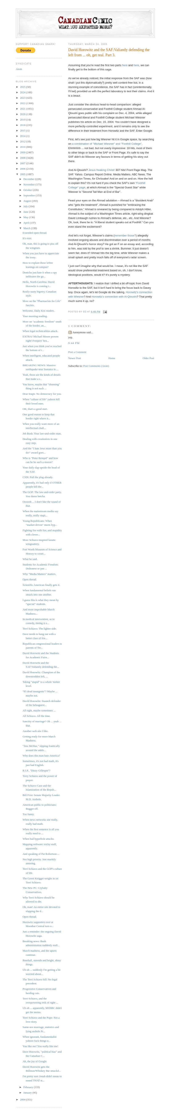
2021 (23, 108)
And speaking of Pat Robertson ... (41, 853)
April (26, 222)
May (26, 217)
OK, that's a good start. (35, 408)
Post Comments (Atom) (96, 365)
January (27, 1092)
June (26, 211)
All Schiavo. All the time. (37, 715)
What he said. (30, 559)
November (29, 184)
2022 (23, 103)
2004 (23, 1099)
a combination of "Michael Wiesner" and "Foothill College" (107, 143)
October (28, 189)
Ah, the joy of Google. (35, 1061)
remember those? (125, 235)
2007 (23, 163)
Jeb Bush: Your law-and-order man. (42, 433)
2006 (23, 168)
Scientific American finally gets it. (41, 584)
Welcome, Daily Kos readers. (39, 310)
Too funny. (28, 814)
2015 (23, 130)
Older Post (148, 358)
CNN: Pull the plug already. (38, 477)
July (26, 206)
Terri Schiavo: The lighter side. (40, 628)
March (27, 228)
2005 (23, 174)
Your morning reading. (35, 316)
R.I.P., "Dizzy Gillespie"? (37, 770)
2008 (23, 157)
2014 (23, 136)
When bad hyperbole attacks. (38, 838)
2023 (23, 97)
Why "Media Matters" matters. (39, 574)
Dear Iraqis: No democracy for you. (42, 393)
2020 (23, 114)
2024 (23, 92)
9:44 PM (74, 343)
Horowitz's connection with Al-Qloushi (114, 296)
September (29, 195)
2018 (23, 125)
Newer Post (74, 358)
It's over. (27, 238)
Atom (19, 69)
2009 (23, 152)
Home (111, 358)
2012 (23, 141)
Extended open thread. (35, 232)
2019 (23, 119)
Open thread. (30, 579)
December (29, 179)
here (124, 65)
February (28, 1087)
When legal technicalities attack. (40, 331)
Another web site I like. (35, 731)
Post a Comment (77, 352)
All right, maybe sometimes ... (39, 710)
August (27, 200)
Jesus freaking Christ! (101, 170)
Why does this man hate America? (41, 755)
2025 (23, 86)
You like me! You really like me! (40, 1046)
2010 (23, 146)
